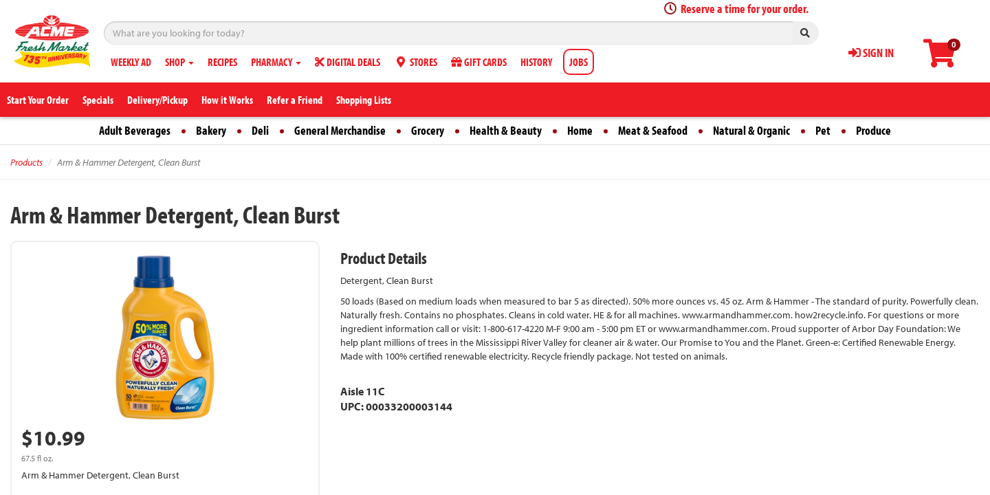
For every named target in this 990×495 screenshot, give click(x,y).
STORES (415, 62)
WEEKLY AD (131, 62)
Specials (97, 100)
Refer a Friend (294, 100)
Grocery (427, 130)
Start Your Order (38, 100)
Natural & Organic (751, 130)
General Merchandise (340, 130)
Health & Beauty (506, 130)
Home (580, 130)
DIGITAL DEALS (347, 62)
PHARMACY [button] (276, 62)
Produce (873, 130)
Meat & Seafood (653, 130)
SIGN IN (871, 52)
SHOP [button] (179, 62)
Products (26, 162)
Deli (260, 130)
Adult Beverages (134, 130)
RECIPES (222, 62)
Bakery (211, 130)
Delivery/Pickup (157, 100)
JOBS (578, 62)
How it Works (227, 100)
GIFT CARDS (479, 62)
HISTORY (536, 62)
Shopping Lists (363, 100)
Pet (822, 130)
